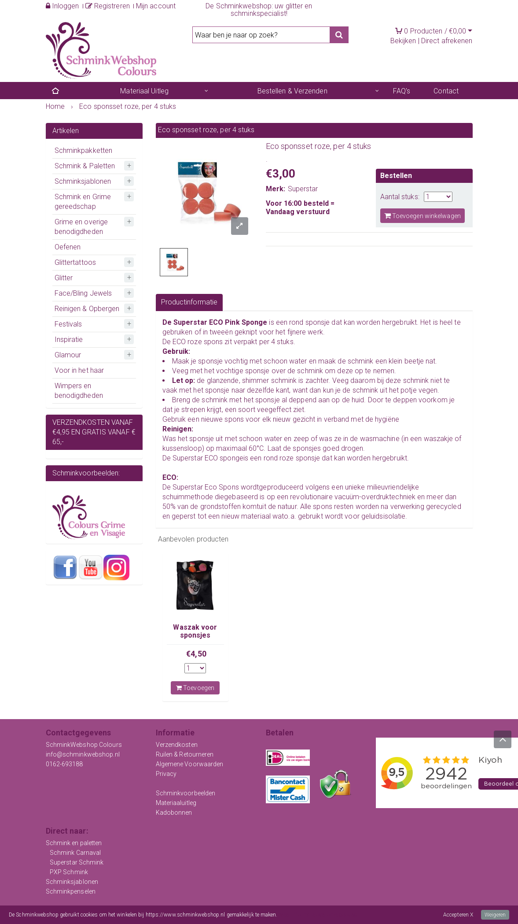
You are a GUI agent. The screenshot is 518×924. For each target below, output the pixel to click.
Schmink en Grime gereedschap (83, 202)
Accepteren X (458, 915)
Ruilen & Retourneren (185, 754)
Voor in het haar (79, 370)
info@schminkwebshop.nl (83, 754)
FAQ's (402, 91)
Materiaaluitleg (176, 802)
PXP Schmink (69, 872)
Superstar (303, 189)
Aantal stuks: (399, 197)
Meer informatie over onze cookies (318, 915)
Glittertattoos (75, 262)
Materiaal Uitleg (144, 91)
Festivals (68, 324)
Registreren (107, 6)
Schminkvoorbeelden (186, 793)
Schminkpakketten (84, 150)
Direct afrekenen (447, 41)
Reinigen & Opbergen (87, 308)
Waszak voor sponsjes (195, 631)
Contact (446, 91)
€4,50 (196, 653)
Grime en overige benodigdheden (81, 227)
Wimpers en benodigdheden (79, 391)
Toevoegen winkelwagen (422, 215)
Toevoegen (195, 687)
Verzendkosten (177, 744)
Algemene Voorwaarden (190, 764)
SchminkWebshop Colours (84, 744)
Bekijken (403, 41)
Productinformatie (189, 302)
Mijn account (156, 6)
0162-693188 (64, 764)
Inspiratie (69, 339)
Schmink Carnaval (75, 852)
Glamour (68, 355)
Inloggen (62, 6)
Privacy (166, 773)
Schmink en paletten (74, 842)
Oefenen (68, 247)
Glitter (64, 278)
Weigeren (495, 915)
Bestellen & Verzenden (292, 91)
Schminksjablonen (83, 181)
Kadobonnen (174, 812)
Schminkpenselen (71, 891)
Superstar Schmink (77, 862)
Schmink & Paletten (85, 166)
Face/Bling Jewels (83, 293)
